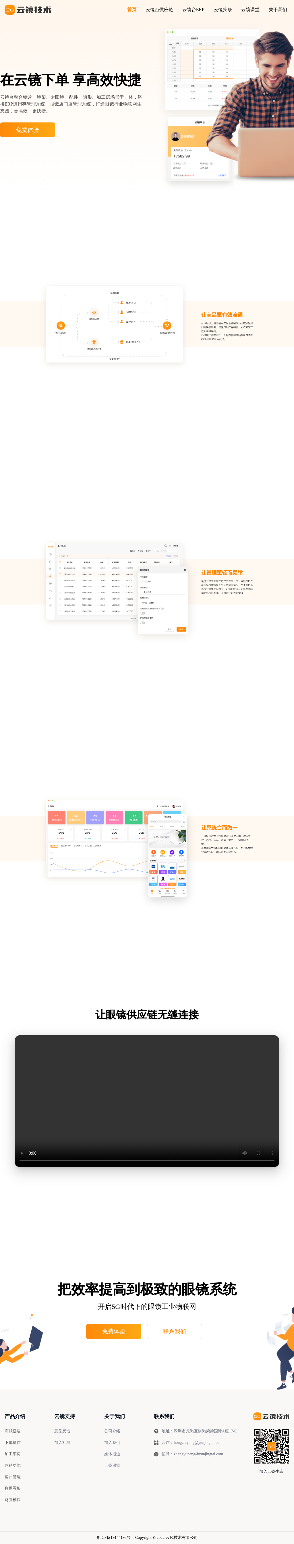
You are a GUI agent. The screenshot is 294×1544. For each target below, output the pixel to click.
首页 (131, 9)
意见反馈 (62, 1431)
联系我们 (174, 1331)
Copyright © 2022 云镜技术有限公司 (166, 1537)
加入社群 (62, 1442)
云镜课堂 (250, 9)
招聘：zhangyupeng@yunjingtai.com (188, 1454)
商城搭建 (13, 1431)
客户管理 (13, 1477)
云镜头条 (223, 9)
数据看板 (13, 1488)
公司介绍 (112, 1431)
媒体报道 (112, 1454)
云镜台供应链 (159, 9)
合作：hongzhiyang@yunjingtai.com (188, 1442)
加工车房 (13, 1454)
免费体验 (27, 130)
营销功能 (13, 1465)
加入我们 (112, 1442)
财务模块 (13, 1500)
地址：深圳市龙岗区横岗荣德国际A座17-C (195, 1431)
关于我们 (278, 9)
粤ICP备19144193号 (113, 1537)
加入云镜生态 (271, 1471)
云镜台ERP (193, 9)
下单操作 (13, 1442)
